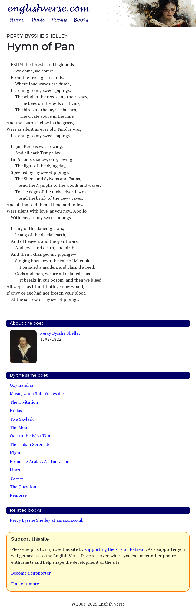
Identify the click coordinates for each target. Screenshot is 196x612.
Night (15, 453)
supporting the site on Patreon (115, 549)
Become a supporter (31, 573)
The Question (23, 487)
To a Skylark (22, 419)
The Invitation (24, 402)
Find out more (25, 584)
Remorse (18, 495)
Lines (15, 470)
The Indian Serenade (30, 444)
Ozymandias (22, 385)
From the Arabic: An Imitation (39, 461)
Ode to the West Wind (31, 436)
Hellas (16, 410)
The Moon (20, 427)
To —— (16, 478)
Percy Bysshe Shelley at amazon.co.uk (46, 520)
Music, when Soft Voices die (37, 393)
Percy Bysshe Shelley (60, 333)
